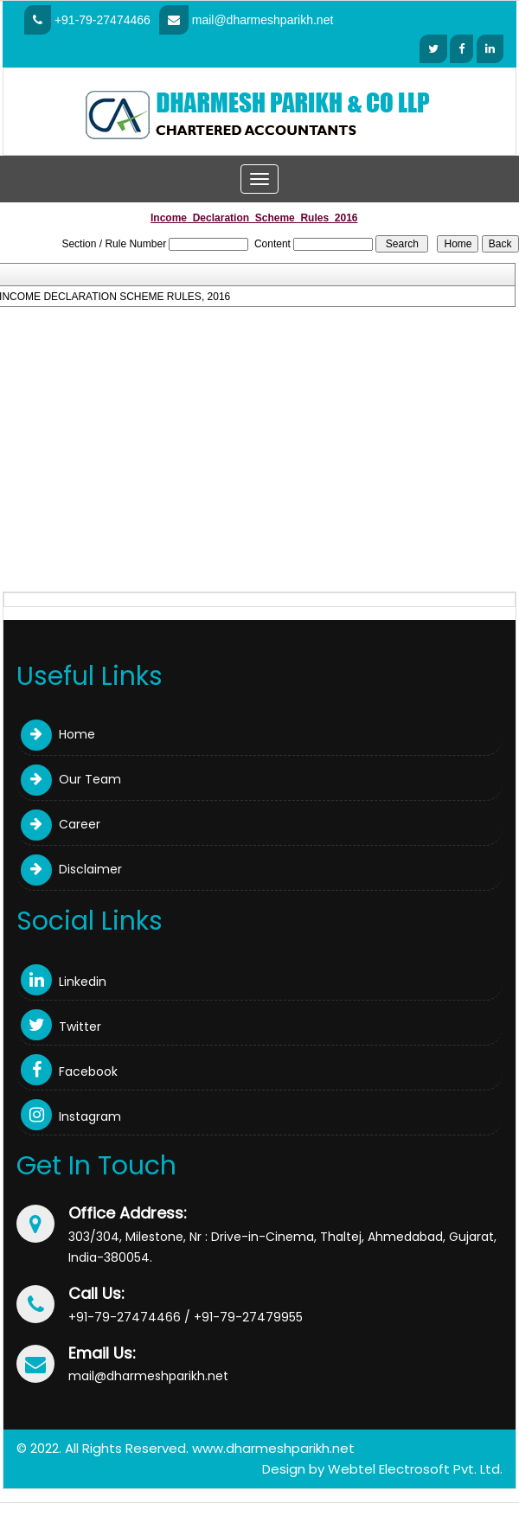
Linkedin (63, 981)
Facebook (69, 1071)
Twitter (61, 1026)
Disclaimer (71, 869)
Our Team (71, 779)
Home (58, 734)
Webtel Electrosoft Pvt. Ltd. (415, 1469)
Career (60, 824)
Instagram (71, 1116)
